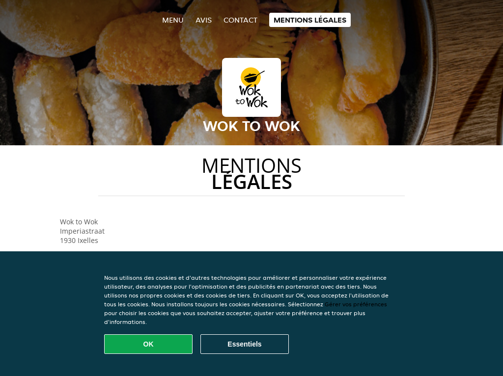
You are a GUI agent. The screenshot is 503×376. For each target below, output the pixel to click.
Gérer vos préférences (356, 304)
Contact (240, 20)
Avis (204, 20)
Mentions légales (310, 20)
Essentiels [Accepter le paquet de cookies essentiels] (244, 344)
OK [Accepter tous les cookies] (148, 344)
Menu (173, 20)
